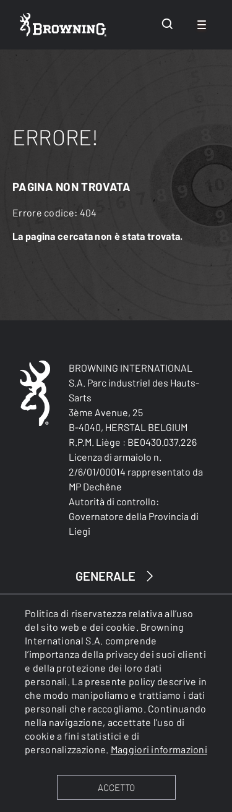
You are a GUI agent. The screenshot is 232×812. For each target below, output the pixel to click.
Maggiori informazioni (159, 749)
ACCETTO (116, 787)
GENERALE (116, 576)
